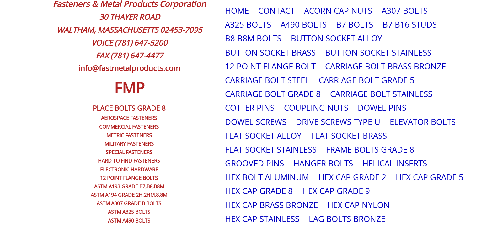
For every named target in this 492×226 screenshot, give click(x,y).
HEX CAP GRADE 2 (352, 177)
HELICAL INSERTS (394, 163)
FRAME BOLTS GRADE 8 (370, 149)
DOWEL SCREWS (255, 121)
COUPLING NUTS (316, 107)
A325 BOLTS (248, 24)
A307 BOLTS (405, 10)
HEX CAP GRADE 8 (259, 190)
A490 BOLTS (304, 24)
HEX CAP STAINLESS (262, 218)
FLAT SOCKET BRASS (349, 135)
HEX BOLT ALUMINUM (267, 177)
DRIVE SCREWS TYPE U (338, 121)
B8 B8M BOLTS (253, 38)
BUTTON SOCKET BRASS (270, 52)
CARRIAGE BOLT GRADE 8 (273, 94)
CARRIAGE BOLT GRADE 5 (366, 80)
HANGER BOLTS (323, 163)
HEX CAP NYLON (358, 205)
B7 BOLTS (354, 24)
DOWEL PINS (382, 107)
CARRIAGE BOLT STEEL (267, 80)
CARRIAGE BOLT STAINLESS (381, 94)
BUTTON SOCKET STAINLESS (378, 52)
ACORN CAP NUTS (338, 10)
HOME (237, 10)
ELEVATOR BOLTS (423, 121)
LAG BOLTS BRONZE (347, 218)
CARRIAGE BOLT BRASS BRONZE (385, 66)
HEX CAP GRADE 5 (429, 177)
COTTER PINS (250, 107)
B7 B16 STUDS (409, 24)
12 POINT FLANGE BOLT (270, 66)
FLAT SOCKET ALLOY (263, 135)
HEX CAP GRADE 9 (336, 190)
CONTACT (276, 10)
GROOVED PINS (254, 163)
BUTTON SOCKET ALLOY (336, 38)
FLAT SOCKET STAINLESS (271, 149)
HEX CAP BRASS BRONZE (271, 205)
